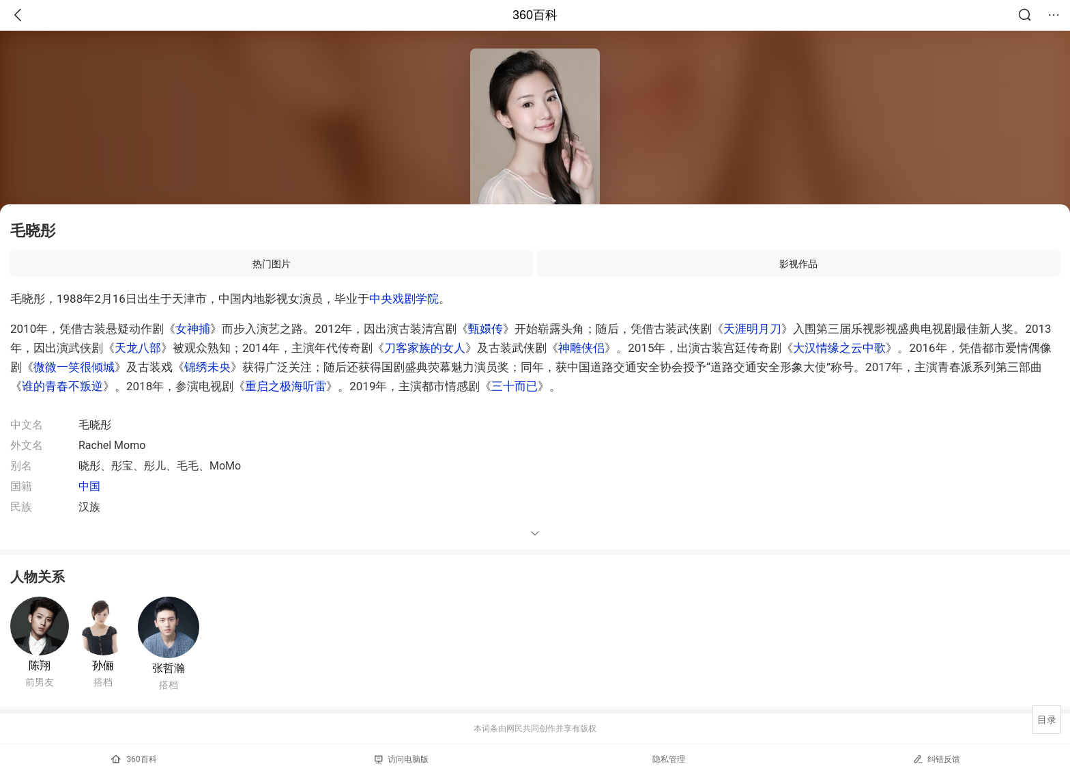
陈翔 (39, 665)
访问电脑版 (402, 759)
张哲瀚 (168, 668)
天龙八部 (138, 348)
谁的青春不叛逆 (62, 386)
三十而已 (514, 386)
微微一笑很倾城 (74, 367)
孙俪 (103, 665)
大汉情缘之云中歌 (839, 348)
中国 (89, 486)
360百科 (535, 15)
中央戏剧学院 (404, 298)
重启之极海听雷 (285, 386)
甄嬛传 (485, 329)
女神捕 (192, 329)
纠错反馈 (936, 759)
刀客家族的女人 (424, 348)
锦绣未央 (207, 367)
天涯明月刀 (752, 329)
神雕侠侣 (581, 348)
